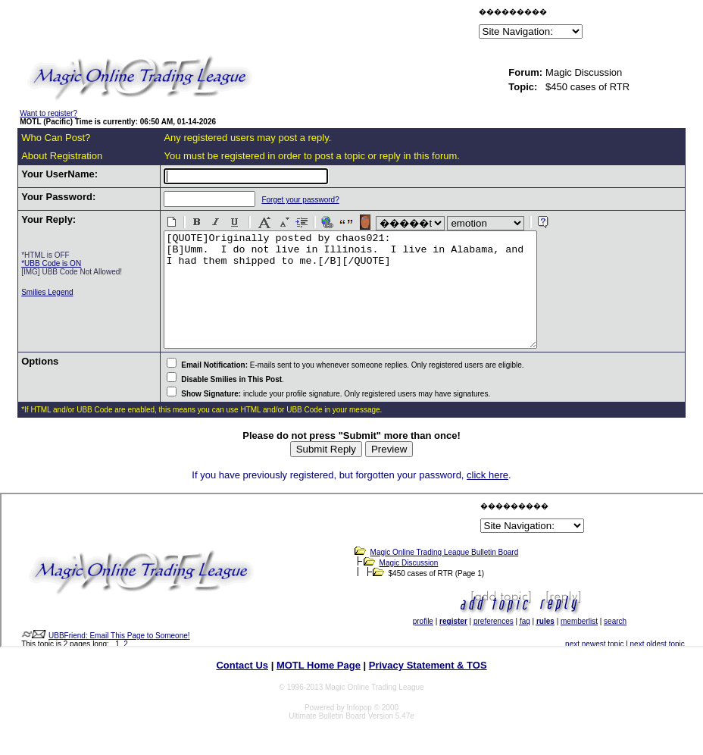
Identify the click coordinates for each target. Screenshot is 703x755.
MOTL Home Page (319, 688)
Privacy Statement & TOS (428, 688)
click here (487, 497)
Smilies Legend (47, 292)
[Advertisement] (298, 26)
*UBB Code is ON (51, 263)
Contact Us (242, 688)
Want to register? (48, 113)
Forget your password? (292, 200)
